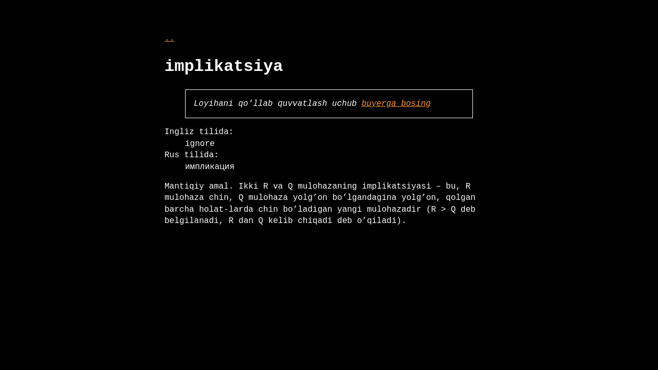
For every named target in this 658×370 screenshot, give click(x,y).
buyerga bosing (395, 103)
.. (169, 38)
